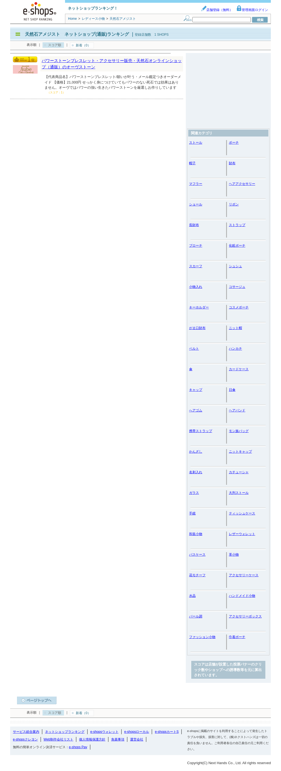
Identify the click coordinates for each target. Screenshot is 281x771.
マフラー (195, 184)
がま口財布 (197, 328)
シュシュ (235, 266)
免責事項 (117, 739)
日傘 (232, 390)
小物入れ (195, 287)
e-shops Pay (78, 747)
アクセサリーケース (243, 575)
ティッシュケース (242, 513)
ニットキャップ (240, 451)
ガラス (194, 493)
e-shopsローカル (136, 732)
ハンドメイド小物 (242, 596)
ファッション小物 (202, 637)
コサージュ (237, 287)
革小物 (234, 554)
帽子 (192, 163)
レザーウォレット (242, 534)
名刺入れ (195, 472)
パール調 (195, 616)
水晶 (192, 596)
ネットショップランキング (65, 732)
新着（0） (83, 45)
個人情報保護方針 (92, 739)
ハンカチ (235, 348)
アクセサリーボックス (245, 616)
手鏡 (192, 513)
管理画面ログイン (252, 10)
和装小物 (195, 534)
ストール (195, 142)
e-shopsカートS (167, 732)
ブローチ (195, 245)
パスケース (197, 554)
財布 (232, 163)
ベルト (194, 348)
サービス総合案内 (26, 732)
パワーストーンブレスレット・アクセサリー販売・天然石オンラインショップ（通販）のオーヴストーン (112, 63)
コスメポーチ (239, 307)
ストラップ (237, 225)
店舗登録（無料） (217, 10)
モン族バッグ (239, 431)
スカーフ (195, 266)
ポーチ (234, 142)
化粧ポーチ (237, 245)
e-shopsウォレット (104, 732)
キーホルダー (199, 307)
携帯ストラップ (200, 431)
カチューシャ (239, 472)
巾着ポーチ (237, 637)
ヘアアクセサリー (242, 184)
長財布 (194, 225)
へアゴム (195, 410)
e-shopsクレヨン (25, 739)
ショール (195, 204)
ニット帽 (235, 328)
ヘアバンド (237, 410)
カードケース (239, 369)
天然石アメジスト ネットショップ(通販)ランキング (77, 34)
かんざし (195, 451)
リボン (234, 204)
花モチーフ (197, 575)
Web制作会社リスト (58, 739)
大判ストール (239, 493)
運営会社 (136, 739)
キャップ (195, 390)
